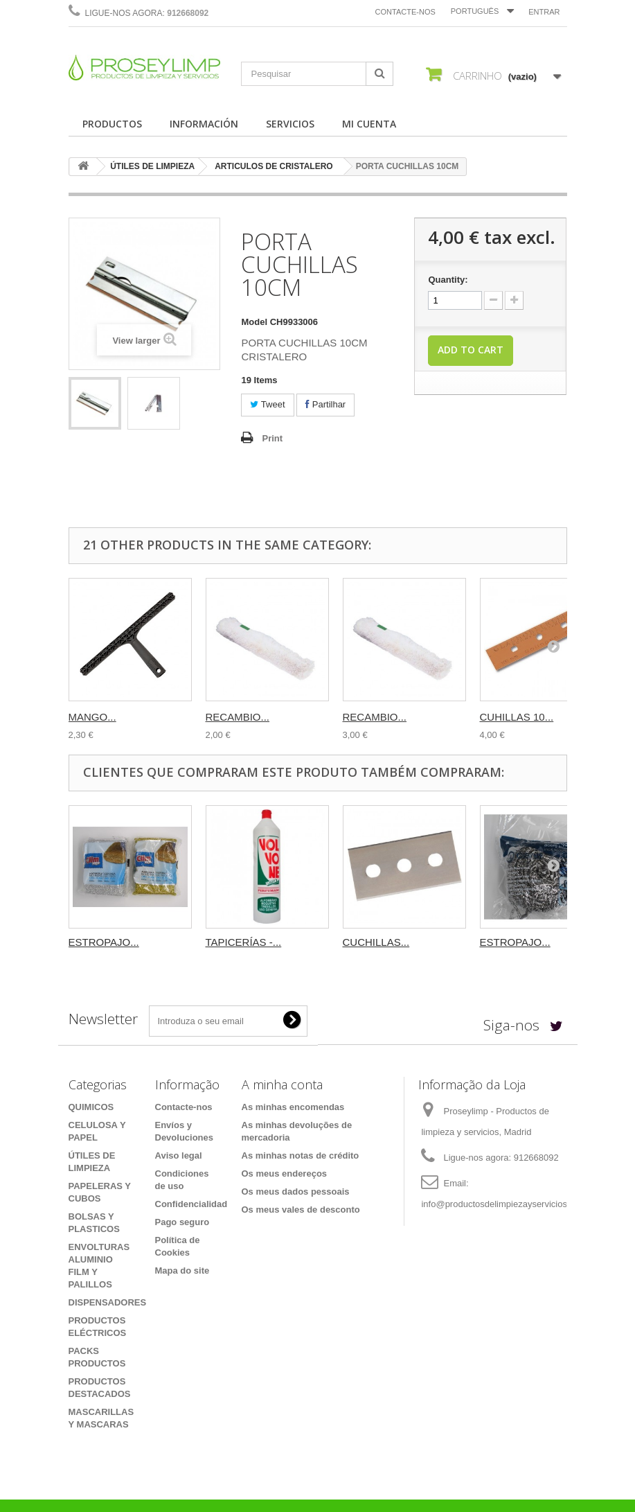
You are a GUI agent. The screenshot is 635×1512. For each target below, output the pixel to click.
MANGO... (92, 717)
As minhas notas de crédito (300, 1155)
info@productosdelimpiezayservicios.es (500, 1204)
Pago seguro (182, 1222)
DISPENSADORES (108, 1302)
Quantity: (447, 279)
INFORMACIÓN (204, 123)
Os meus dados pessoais (296, 1191)
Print (272, 438)
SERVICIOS (290, 123)
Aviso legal (178, 1155)
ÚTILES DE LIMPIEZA (152, 166)
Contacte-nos (405, 12)
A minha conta (282, 1084)
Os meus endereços (285, 1173)
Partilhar (325, 404)
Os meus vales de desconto (301, 1209)
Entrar (544, 12)
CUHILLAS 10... (517, 717)
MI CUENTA (369, 123)
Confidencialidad (191, 1204)
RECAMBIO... (238, 717)
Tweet (267, 404)
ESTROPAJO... (104, 942)
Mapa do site (182, 1270)
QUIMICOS (91, 1107)
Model (254, 322)
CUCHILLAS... (376, 942)
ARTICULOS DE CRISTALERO (273, 166)
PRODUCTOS (112, 123)
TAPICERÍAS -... (244, 942)
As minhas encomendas (293, 1107)
